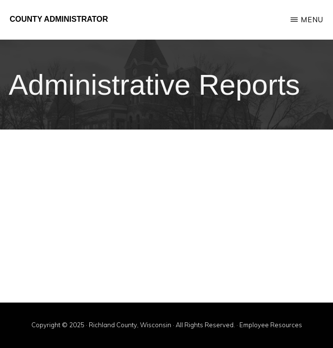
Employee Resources (270, 325)
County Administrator (59, 19)
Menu (312, 19)
